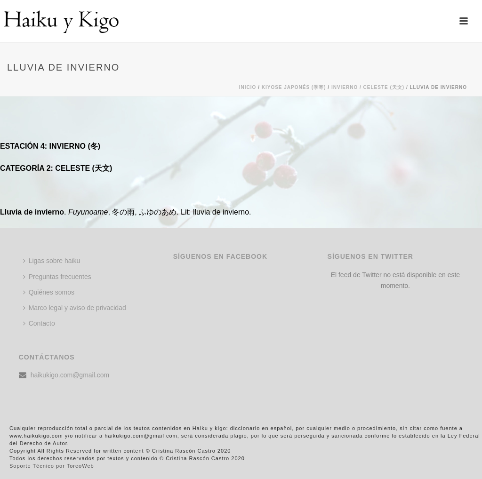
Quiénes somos (48, 292)
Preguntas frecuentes (57, 276)
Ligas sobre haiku (51, 260)
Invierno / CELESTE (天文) (367, 87)
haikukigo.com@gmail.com (70, 375)
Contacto (39, 323)
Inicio (248, 87)
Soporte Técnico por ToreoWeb (51, 466)
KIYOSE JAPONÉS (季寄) (294, 87)
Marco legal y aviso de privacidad (74, 307)
